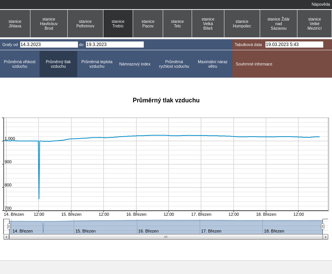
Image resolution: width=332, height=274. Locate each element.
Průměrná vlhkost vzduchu (19, 63)
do (81, 44)
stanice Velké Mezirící (315, 23)
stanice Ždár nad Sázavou (278, 23)
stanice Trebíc (118, 23)
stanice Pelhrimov (85, 23)
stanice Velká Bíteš (208, 23)
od (15, 44)
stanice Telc (177, 23)
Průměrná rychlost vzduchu (174, 63)
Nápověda (320, 4)
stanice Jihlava (14, 23)
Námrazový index (135, 64)
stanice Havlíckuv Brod (48, 23)
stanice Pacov (147, 23)
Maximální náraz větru (212, 63)
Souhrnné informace (254, 64)
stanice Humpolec (242, 23)
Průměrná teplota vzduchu (97, 63)
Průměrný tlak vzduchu (58, 63)
